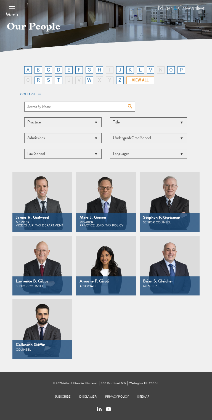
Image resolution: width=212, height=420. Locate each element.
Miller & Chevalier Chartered (80, 383)
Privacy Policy (117, 396)
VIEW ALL (140, 80)
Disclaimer (88, 396)
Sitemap (143, 396)
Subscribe (62, 396)
